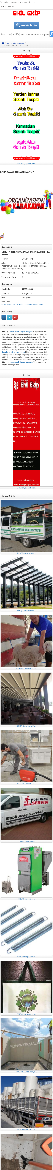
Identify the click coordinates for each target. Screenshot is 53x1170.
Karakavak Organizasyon (21, 331)
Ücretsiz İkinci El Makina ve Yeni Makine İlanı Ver (17, 2)
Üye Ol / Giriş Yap (7, 6)
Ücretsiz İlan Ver (26, 25)
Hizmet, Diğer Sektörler (15, 43)
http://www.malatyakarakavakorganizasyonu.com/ (22, 304)
